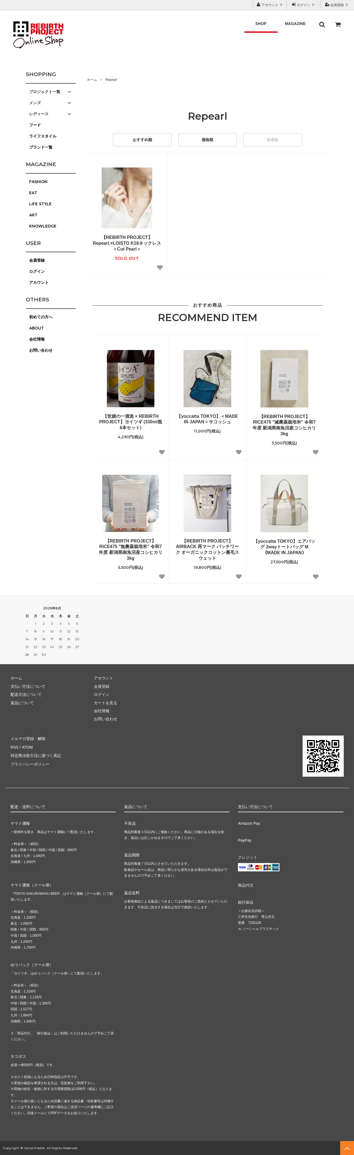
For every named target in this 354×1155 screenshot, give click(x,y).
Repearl (111, 80)
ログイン (304, 4)
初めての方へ (40, 317)
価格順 (207, 140)
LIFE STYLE (40, 204)
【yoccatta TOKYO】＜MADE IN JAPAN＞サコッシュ (207, 419)
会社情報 (37, 339)
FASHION (38, 182)
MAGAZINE (295, 23)
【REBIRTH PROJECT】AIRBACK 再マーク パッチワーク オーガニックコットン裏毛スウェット (207, 550)
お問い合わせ (40, 350)
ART (33, 215)
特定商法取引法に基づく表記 (36, 754)
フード (35, 125)
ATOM (26, 746)
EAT (33, 193)
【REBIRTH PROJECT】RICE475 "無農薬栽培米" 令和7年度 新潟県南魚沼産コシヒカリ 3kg (130, 550)
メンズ (50, 103)
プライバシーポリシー (30, 763)
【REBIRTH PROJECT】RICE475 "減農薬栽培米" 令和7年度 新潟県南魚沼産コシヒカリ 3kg (284, 425)
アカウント (270, 4)
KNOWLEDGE (42, 226)
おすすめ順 (142, 140)
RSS (15, 746)
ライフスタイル (42, 136)
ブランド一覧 (40, 147)
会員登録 (337, 4)
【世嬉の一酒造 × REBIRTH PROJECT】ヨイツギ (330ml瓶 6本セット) (130, 422)
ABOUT (36, 328)
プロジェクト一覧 (50, 92)
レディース (50, 114)
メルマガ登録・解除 (28, 738)
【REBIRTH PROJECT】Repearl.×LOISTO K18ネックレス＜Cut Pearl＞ (127, 243)
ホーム (92, 80)
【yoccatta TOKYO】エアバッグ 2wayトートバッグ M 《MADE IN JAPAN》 (284, 547)
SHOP (261, 23)
